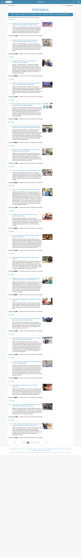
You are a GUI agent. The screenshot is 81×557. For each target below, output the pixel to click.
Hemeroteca (68, 449)
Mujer (29, 14)
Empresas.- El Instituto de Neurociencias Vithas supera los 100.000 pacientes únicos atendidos (26, 150)
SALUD (12, 14)
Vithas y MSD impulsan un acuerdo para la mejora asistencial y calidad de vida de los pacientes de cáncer (26, 338)
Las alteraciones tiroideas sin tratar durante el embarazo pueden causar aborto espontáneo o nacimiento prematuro (26, 126)
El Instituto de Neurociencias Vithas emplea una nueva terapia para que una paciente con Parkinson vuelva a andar (27, 424)
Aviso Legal (23, 449)
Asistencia (45, 14)
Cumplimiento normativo (32, 449)
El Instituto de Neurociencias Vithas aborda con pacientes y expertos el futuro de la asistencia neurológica (26, 83)
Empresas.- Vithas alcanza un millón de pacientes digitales (26, 189)
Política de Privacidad (51, 449)
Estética (40, 14)
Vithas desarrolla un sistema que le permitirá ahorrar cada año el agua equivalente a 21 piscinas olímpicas (27, 104)
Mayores (51, 14)
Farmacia (18, 14)
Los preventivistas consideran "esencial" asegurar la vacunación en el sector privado (24, 61)
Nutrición (34, 14)
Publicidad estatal (45, 450)
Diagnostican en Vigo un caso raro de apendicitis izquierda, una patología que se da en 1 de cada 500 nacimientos (26, 279)
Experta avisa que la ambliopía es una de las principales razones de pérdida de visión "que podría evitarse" (25, 40)
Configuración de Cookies (36, 450)
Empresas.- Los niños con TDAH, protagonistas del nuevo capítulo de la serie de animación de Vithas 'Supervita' (25, 24)
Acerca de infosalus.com (15, 449)
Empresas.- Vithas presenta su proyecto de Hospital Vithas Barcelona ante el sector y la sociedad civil (26, 319)
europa (69, 5)
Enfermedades (66, 14)
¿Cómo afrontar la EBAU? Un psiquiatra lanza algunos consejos (27, 170)
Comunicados (58, 14)
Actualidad (23, 14)
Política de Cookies (42, 449)
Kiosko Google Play (61, 449)
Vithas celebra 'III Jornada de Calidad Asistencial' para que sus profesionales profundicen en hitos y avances (27, 405)
